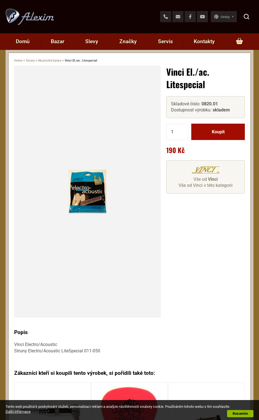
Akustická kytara (49, 60)
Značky (128, 41)
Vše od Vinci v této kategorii (205, 185)
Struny (30, 60)
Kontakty (204, 41)
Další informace (18, 411)
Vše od (205, 179)
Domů (23, 41)
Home (18, 60)
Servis (165, 41)
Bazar (57, 41)
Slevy (91, 41)
